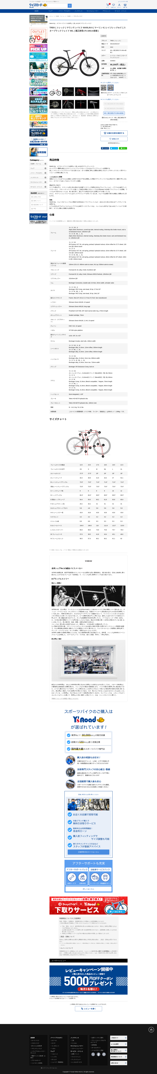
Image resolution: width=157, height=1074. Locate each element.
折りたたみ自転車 (36, 1046)
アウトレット (106, 11)
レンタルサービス (76, 1062)
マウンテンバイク (36, 1048)
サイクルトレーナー (92, 11)
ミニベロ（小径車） (37, 1063)
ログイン (66, 998)
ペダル (53, 1048)
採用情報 (94, 1045)
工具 (72, 1040)
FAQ (34, 208)
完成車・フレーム (36, 163)
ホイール (54, 1040)
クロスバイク (35, 1043)
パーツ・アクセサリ (64, 11)
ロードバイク (35, 1040)
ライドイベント (76, 1057)
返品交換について (38, 204)
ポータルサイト (96, 1047)
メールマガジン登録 (97, 1050)
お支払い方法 (37, 197)
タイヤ (53, 1043)
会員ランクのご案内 (97, 1037)
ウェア (50, 11)
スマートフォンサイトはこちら (50, 1068)
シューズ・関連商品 (57, 1062)
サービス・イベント (120, 11)
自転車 (36, 11)
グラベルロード (36, 1060)
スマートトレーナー (77, 1048)
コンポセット (55, 1046)
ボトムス (54, 1059)
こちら (108, 128)
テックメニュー (76, 1059)
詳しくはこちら (88, 889)
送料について (37, 200)
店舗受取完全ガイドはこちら (88, 852)
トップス (54, 1057)
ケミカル (74, 1043)
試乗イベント (75, 1054)
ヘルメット (54, 1054)
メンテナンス (78, 11)
